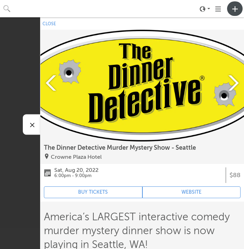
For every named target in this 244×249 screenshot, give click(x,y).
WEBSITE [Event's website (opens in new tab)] (191, 192)
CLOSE (49, 23)
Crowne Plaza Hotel (76, 157)
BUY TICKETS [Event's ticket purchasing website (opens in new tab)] (93, 192)
